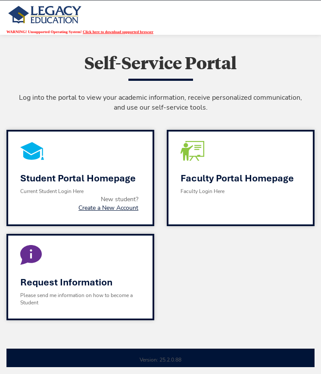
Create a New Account (108, 208)
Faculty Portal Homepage (237, 178)
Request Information (66, 282)
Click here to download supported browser (118, 32)
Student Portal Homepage (78, 178)
